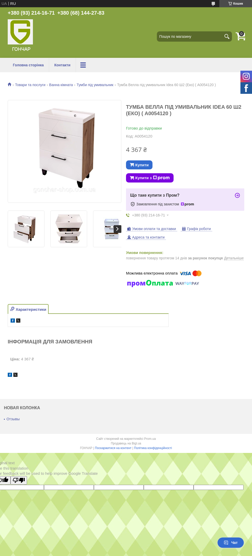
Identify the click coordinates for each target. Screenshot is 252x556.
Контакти (62, 65)
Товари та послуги (30, 85)
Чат (231, 542)
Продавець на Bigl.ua (126, 443)
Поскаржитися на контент (113, 448)
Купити (142, 165)
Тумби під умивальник (95, 85)
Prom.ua (150, 439)
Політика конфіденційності (153, 448)
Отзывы (13, 419)
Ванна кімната (61, 85)
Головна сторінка (28, 65)
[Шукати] (227, 36)
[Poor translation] (19, 480)
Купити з (152, 178)
